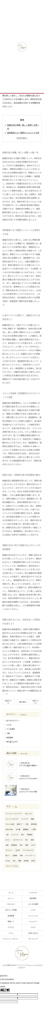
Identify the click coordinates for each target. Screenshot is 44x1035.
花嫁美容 (29, 835)
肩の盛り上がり (12, 741)
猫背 (32, 840)
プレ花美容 (10, 729)
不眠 (21, 855)
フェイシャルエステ (12, 819)
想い (26, 840)
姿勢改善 (34, 824)
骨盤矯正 (26, 829)
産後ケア (20, 824)
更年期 (26, 861)
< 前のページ (8, 701)
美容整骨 (9, 737)
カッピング (14, 835)
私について (28, 813)
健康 (19, 861)
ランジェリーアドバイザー (14, 813)
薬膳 (32, 819)
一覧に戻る (22, 702)
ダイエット (9, 850)
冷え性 (8, 861)
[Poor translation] (6, 990)
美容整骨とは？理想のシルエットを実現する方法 (23, 134)
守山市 (17, 850)
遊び (22, 835)
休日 (21, 845)
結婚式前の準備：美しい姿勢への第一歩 (23, 127)
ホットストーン (30, 855)
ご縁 (7, 835)
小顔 (8, 733)
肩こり (8, 855)
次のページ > (36, 701)
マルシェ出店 (10, 824)
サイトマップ (33, 939)
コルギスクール (18, 840)
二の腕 (33, 829)
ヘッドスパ (24, 819)
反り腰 (18, 829)
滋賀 (26, 845)
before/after (9, 829)
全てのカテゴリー (13, 720)
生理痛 (15, 855)
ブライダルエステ (28, 850)
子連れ (33, 861)
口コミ (8, 840)
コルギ (8, 725)
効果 (7, 845)
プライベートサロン (12, 866)
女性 (14, 861)
